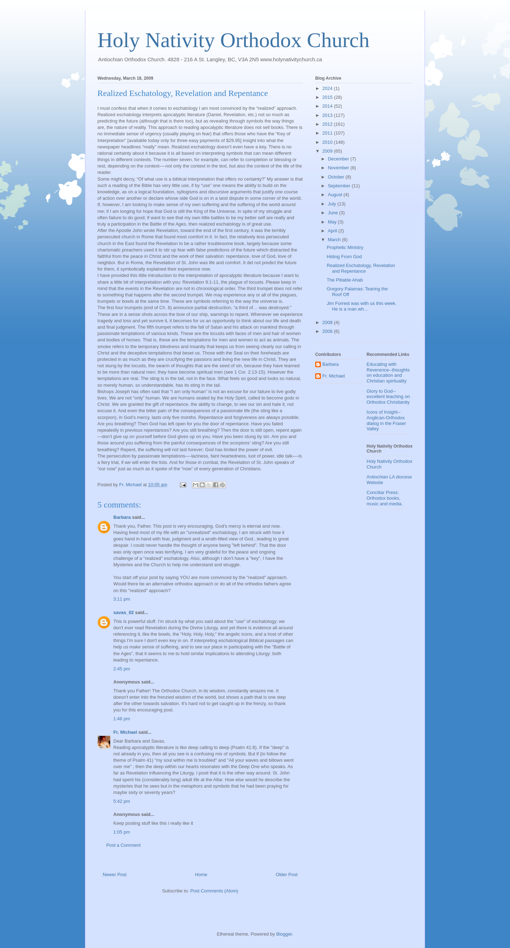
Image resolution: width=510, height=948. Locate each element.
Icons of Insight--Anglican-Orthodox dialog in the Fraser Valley (386, 420)
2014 (328, 106)
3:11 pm (121, 599)
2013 (328, 115)
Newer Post (114, 874)
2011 (328, 133)
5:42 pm (121, 801)
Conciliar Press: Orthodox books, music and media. (385, 498)
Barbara (122, 517)
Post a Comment (123, 845)
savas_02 (123, 612)
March (335, 239)
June (333, 212)
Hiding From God (344, 256)
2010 (328, 142)
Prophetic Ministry (345, 247)
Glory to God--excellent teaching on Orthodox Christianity (388, 396)
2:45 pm (121, 668)
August (336, 194)
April (333, 230)
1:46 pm (121, 718)
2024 (328, 88)
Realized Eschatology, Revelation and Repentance (361, 268)
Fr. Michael (125, 732)
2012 (328, 124)
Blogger (284, 934)
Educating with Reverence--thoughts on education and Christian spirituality (388, 373)
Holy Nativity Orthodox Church (233, 40)
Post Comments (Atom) (214, 890)
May (333, 222)
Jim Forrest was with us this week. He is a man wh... (361, 306)
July (333, 203)
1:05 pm (121, 832)
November (339, 167)
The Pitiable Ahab (345, 280)
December (339, 158)
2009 (328, 151)
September (340, 185)
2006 (328, 331)
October (337, 177)
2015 (328, 97)
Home (201, 874)
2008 (328, 322)
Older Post (287, 874)
